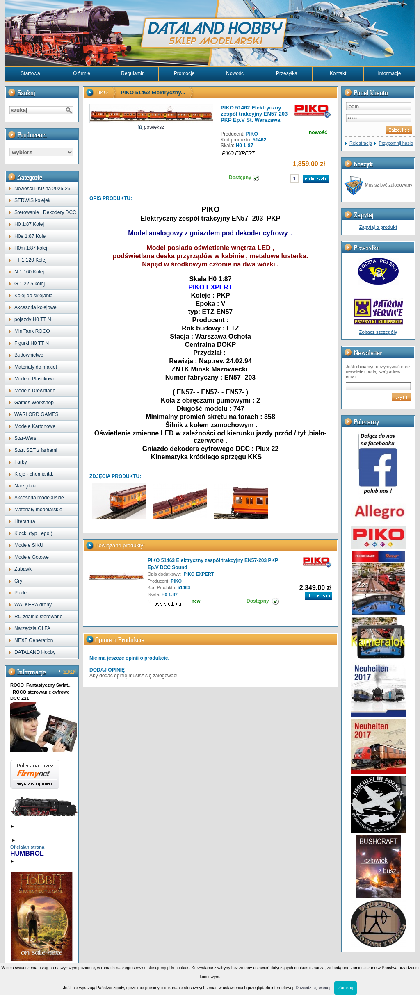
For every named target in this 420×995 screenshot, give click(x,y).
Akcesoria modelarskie (39, 498)
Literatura (24, 521)
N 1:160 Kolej (29, 272)
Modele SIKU (28, 545)
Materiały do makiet (35, 367)
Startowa (30, 73)
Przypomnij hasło (396, 143)
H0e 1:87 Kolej (30, 236)
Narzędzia (25, 486)
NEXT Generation (33, 640)
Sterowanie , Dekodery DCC (45, 212)
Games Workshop (34, 402)
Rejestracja (360, 143)
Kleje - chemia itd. (33, 474)
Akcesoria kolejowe (35, 307)
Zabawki (23, 569)
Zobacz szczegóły (378, 332)
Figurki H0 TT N (31, 343)
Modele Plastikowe (34, 379)
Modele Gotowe (31, 557)
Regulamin (132, 73)
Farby (20, 462)
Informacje (389, 73)
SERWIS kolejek (32, 200)
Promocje (184, 73)
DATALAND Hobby (34, 652)
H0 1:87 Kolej (29, 224)
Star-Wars (25, 438)
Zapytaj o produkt (378, 227)
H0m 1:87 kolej (30, 248)
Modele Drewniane (34, 391)
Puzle (20, 593)
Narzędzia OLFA (32, 628)
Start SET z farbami (35, 450)
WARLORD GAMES (36, 414)
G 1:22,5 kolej (29, 284)
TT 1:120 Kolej (30, 260)
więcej (69, 671)
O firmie (81, 73)
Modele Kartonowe (34, 426)
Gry (18, 581)
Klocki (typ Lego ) (33, 533)
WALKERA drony (33, 605)
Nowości (235, 73)
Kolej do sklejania (33, 295)
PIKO (101, 92)
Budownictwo (28, 355)
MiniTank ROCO (32, 331)
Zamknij (345, 988)
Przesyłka (286, 73)
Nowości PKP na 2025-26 (42, 188)
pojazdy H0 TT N (32, 319)
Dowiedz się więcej (313, 988)
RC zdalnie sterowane (38, 616)
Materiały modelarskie (38, 509)
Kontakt (338, 73)
